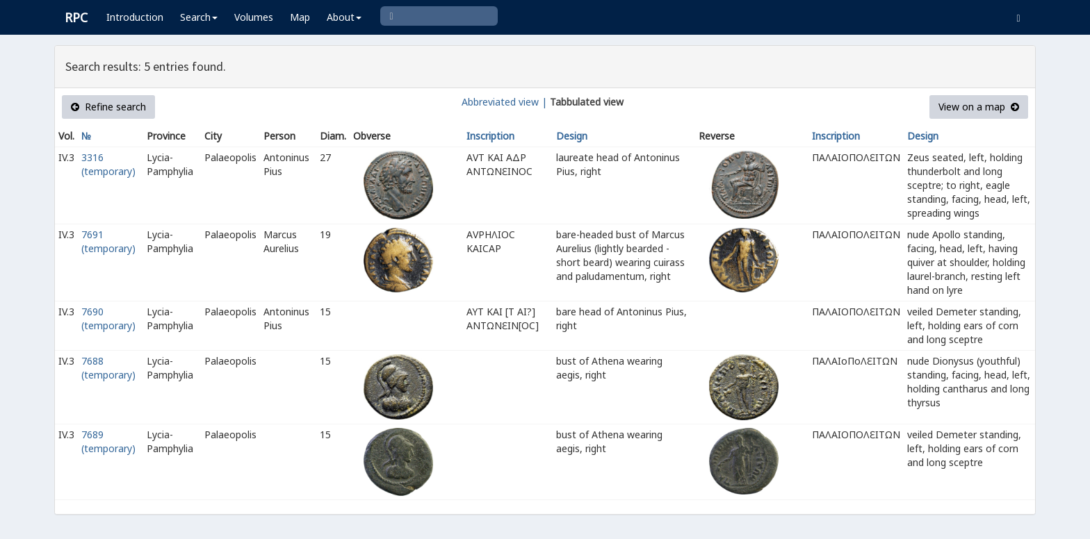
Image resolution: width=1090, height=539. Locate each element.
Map (300, 17)
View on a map (978, 106)
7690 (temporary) (108, 318)
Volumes (253, 17)
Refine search (108, 106)
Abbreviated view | (504, 101)
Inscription (490, 135)
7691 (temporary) (108, 241)
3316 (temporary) (108, 164)
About (344, 17)
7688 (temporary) (108, 367)
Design (571, 135)
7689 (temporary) (108, 441)
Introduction (134, 17)
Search (199, 17)
